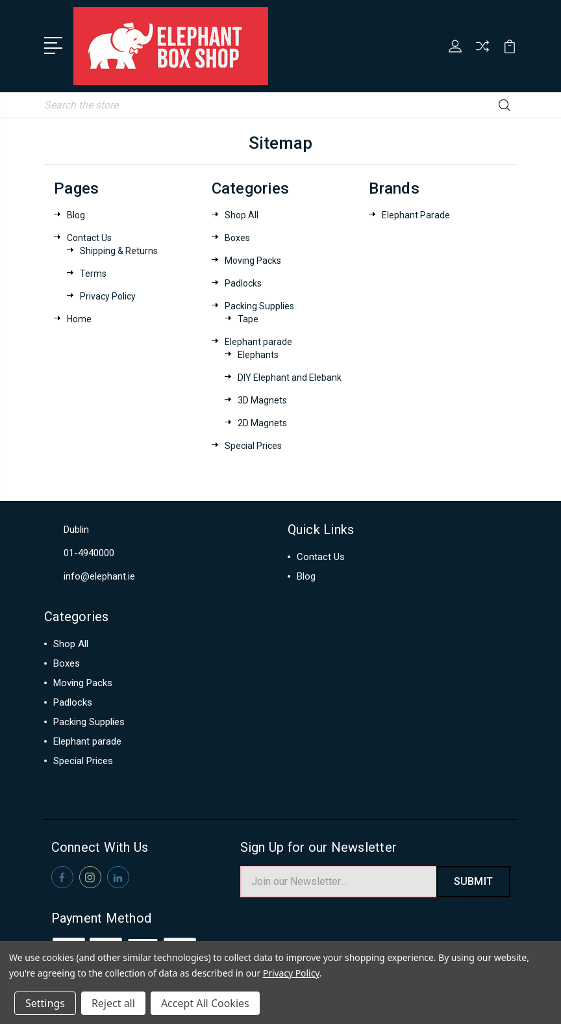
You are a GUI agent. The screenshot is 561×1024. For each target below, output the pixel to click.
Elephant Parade (416, 214)
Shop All (241, 214)
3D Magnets (262, 399)
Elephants (258, 353)
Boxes (237, 236)
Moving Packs (253, 259)
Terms (93, 272)
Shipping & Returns (119, 249)
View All (71, 779)
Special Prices (253, 444)
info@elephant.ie (99, 575)
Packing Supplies (259, 305)
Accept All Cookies (205, 1003)
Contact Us (89, 236)
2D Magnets (262, 421)
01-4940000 (89, 551)
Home (79, 318)
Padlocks (243, 282)
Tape (248, 318)
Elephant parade (258, 340)
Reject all (113, 1003)
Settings (45, 1003)
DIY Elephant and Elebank (290, 376)
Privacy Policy (108, 295)
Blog (76, 214)
